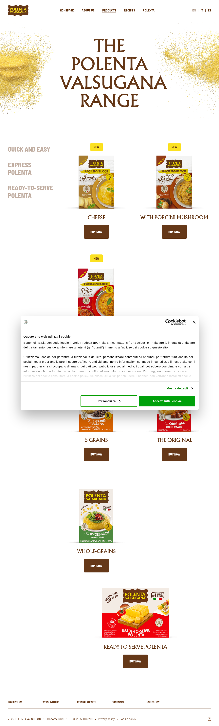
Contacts (118, 702)
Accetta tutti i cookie (167, 401)
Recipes (129, 10)
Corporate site (86, 702)
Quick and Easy (29, 149)
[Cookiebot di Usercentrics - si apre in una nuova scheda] (168, 322)
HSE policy (153, 702)
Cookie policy (128, 719)
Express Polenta (20, 168)
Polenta (149, 10)
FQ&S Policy (15, 702)
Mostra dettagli (177, 388)
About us (88, 10)
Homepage (67, 10)
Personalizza (109, 401)
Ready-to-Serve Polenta (30, 191)
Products (109, 10)
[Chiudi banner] (194, 322)
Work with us (51, 702)
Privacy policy (106, 719)
